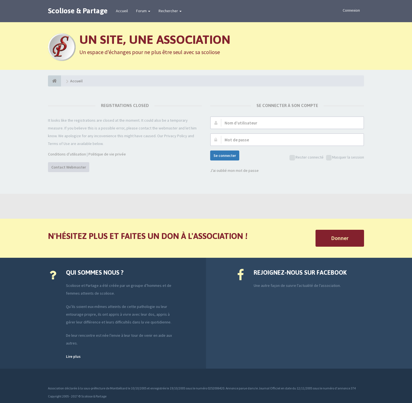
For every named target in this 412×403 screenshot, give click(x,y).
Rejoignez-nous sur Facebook (300, 272)
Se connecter (224, 155)
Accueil (122, 10)
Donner (340, 237)
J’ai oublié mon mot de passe (234, 170)
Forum (143, 10)
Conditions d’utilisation (67, 154)
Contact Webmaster (68, 167)
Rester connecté (306, 157)
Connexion (351, 10)
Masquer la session (345, 157)
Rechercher (170, 10)
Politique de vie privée (107, 154)
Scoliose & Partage (78, 11)
